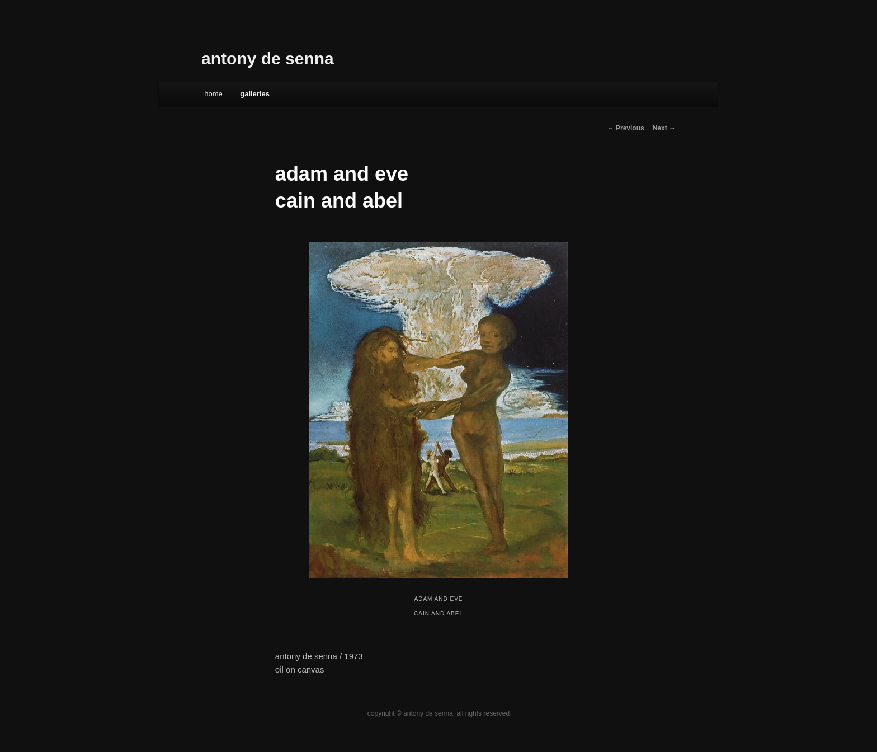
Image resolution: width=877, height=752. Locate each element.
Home (213, 94)
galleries (255, 94)
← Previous (625, 128)
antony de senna (267, 58)
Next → (664, 128)
